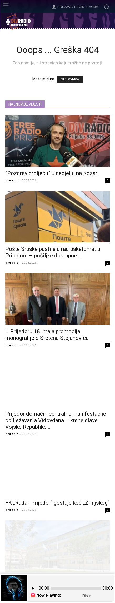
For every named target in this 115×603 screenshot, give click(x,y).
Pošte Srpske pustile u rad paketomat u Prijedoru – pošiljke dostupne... (52, 252)
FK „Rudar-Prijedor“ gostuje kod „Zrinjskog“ (57, 503)
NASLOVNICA (70, 79)
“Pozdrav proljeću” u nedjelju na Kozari (52, 173)
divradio (11, 180)
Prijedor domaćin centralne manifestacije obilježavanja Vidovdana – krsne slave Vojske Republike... (55, 420)
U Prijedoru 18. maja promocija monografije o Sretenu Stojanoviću (47, 334)
